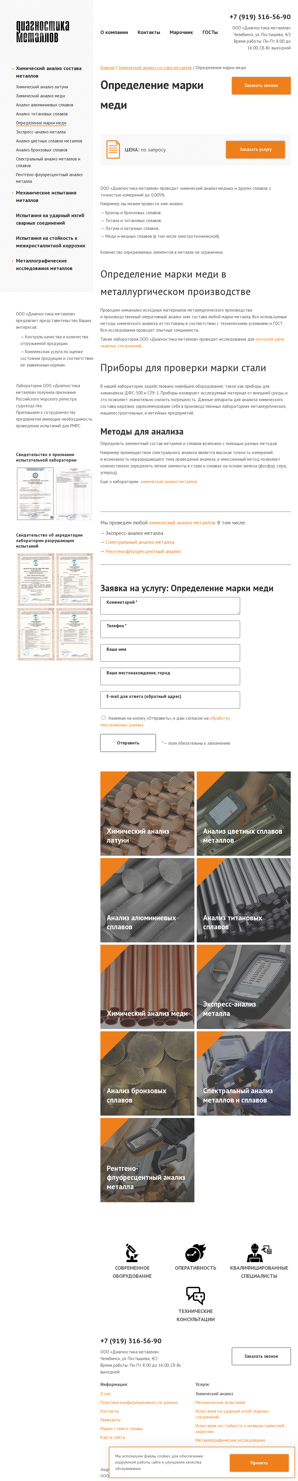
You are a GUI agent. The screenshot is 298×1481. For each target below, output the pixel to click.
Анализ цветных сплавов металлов (49, 141)
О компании (114, 32)
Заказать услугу (256, 149)
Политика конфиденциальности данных (139, 1402)
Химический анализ (214, 1393)
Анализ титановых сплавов (42, 114)
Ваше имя (116, 649)
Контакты (149, 32)
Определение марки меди (41, 123)
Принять (259, 1463)
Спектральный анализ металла (139, 542)
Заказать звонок (261, 85)
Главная (107, 67)
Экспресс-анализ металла (41, 132)
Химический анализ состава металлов (155, 67)
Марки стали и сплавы (121, 1428)
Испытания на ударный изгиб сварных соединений (232, 1414)
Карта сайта (112, 1437)
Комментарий (122, 602)
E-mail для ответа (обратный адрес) (144, 696)
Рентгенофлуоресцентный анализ (143, 551)
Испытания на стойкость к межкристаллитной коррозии (240, 1428)
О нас (105, 1393)
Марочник (181, 32)
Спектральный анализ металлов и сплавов (238, 1095)
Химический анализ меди (40, 96)
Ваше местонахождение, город (138, 673)
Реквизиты (110, 1420)
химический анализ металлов (169, 481)
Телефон (117, 625)
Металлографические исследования (230, 1440)
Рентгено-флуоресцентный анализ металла (146, 1177)
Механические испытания (220, 1402)
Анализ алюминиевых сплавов (44, 105)
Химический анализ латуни (42, 87)
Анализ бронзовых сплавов (42, 150)
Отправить (128, 743)
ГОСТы (210, 32)
